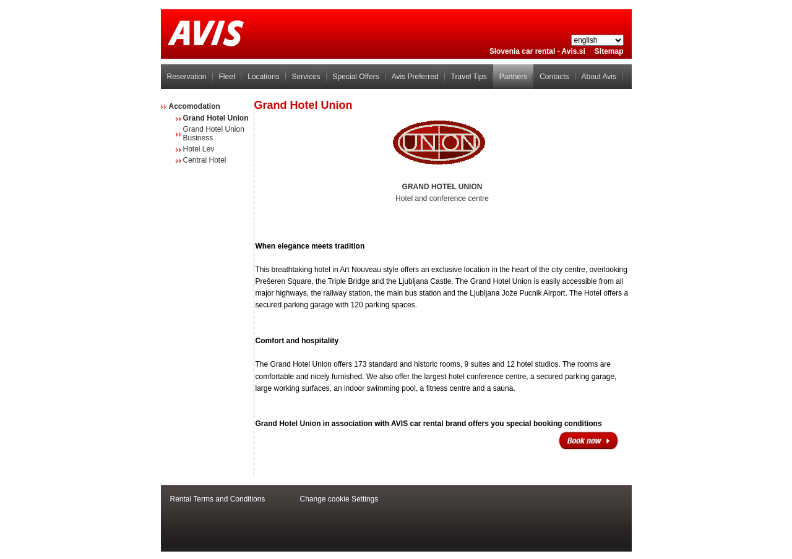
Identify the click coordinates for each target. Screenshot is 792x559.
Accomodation (194, 106)
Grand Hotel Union (216, 118)
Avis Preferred (415, 76)
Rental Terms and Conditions (217, 499)
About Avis (599, 76)
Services (306, 76)
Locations (263, 76)
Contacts (554, 76)
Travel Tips (469, 76)
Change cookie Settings (339, 499)
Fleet (227, 76)
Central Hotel (204, 160)
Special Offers (356, 76)
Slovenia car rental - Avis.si (537, 51)
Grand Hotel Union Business (213, 133)
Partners (513, 76)
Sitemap (609, 51)
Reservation (187, 76)
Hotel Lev (199, 149)
